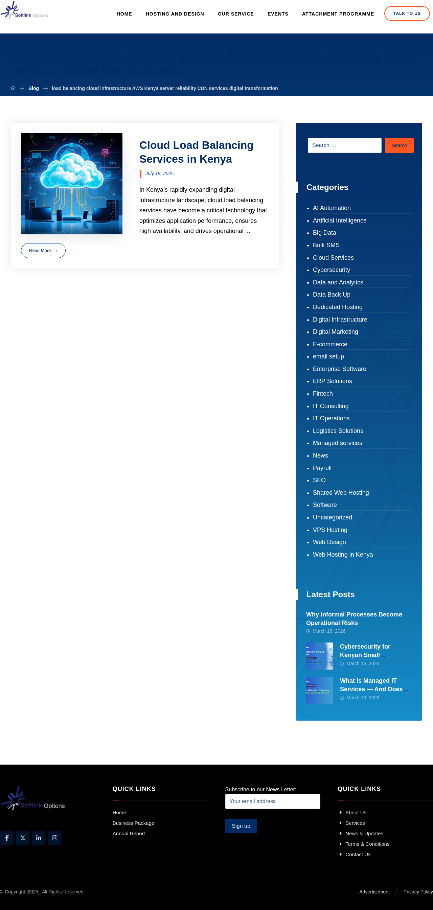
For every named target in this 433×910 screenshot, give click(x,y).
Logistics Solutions (338, 430)
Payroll (322, 468)
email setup (328, 356)
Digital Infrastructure (340, 319)
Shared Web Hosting (341, 492)
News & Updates (360, 833)
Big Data (324, 232)
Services (351, 823)
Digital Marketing (335, 331)
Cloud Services (333, 257)
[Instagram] (54, 838)
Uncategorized (332, 517)
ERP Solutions (332, 381)
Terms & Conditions (363, 844)
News (320, 455)
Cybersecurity (331, 269)
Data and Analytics (338, 282)
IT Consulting (331, 406)
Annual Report (129, 833)
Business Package (133, 823)
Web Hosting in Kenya (343, 554)
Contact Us (354, 854)
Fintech (323, 393)
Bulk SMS (326, 245)
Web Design (329, 542)
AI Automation (332, 208)
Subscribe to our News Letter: (273, 798)
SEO (319, 480)
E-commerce (330, 344)
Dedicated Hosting (338, 307)
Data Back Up (331, 294)
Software (325, 504)
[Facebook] (7, 838)
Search (399, 145)
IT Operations (331, 418)
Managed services (337, 443)
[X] (22, 838)
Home (119, 812)
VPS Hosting (330, 530)
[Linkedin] (38, 838)
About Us (352, 812)
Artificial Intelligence (340, 220)
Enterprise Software (339, 369)
